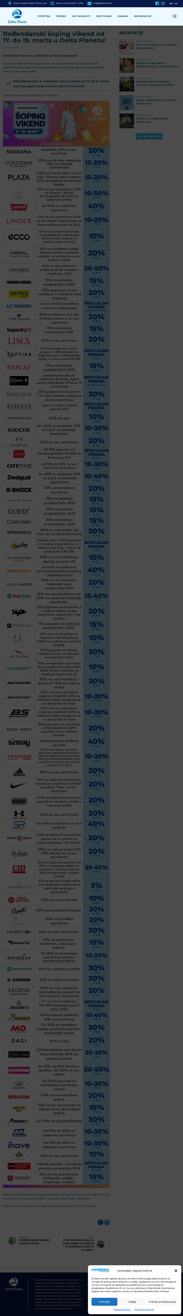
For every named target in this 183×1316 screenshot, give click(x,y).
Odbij (132, 1301)
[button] (176, 1270)
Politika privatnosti (144, 1309)
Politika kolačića (122, 1309)
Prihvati (104, 1301)
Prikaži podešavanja (162, 1301)
